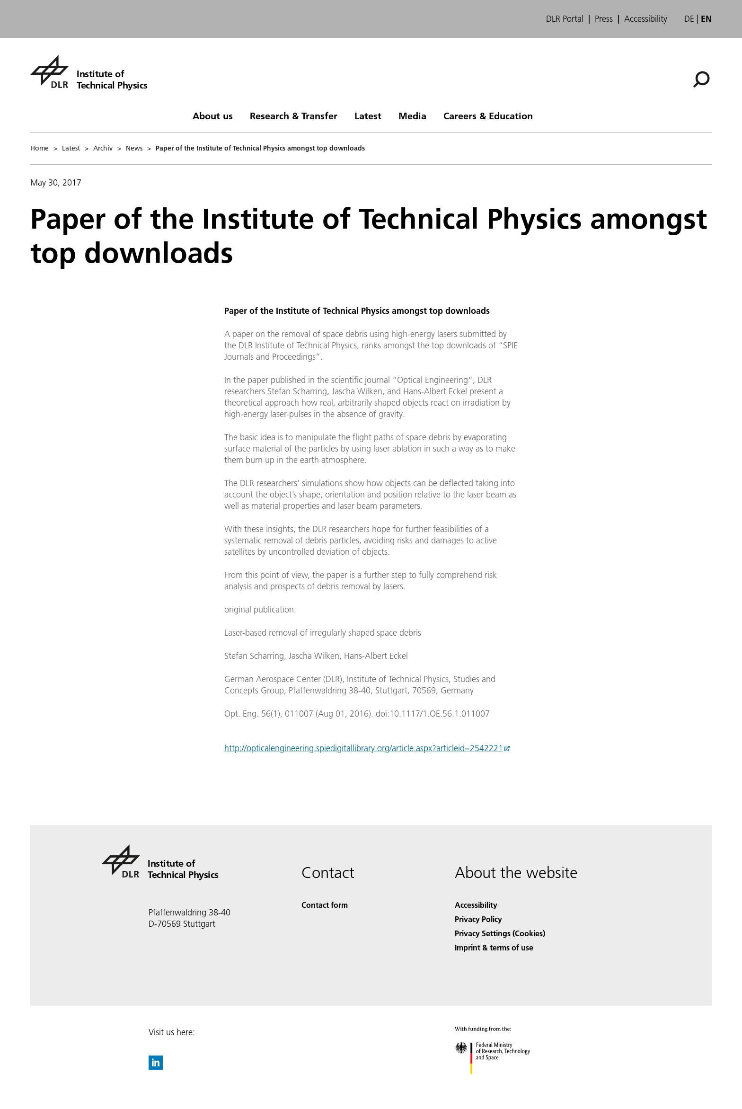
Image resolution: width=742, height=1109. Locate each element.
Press (604, 19)
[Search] (701, 79)
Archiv (103, 148)
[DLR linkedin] (156, 1066)
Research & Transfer (293, 115)
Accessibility (645, 19)
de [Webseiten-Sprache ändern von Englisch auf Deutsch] (689, 18)
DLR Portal (564, 19)
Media (412, 115)
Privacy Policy (478, 919)
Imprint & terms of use (494, 947)
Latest (367, 115)
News (134, 148)
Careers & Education (488, 115)
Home (39, 148)
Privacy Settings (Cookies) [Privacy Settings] (500, 933)
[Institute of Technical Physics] (89, 71)
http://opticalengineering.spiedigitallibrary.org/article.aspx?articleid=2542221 (363, 748)
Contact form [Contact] (324, 905)
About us (213, 115)
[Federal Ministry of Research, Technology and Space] (501, 1082)
